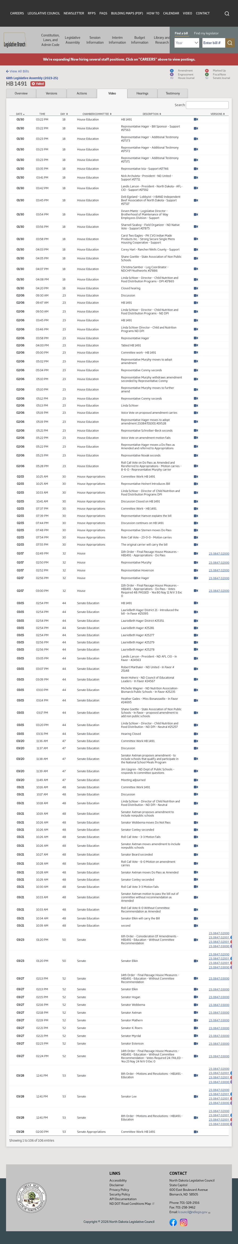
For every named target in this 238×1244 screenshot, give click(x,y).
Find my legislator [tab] (206, 33)
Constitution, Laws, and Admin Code (50, 40)
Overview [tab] (21, 93)
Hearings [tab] (142, 93)
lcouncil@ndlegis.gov (194, 1212)
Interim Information (117, 40)
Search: (202, 105)
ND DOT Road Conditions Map (132, 1204)
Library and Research (162, 40)
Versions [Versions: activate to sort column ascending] (216, 114)
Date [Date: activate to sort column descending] (19, 114)
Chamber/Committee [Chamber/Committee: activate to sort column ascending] (96, 114)
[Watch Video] (196, 119)
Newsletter (74, 13)
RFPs (92, 13)
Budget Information (139, 40)
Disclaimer (116, 1185)
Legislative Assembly (72, 40)
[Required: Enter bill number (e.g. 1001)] (213, 43)
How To (153, 13)
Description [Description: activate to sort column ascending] (150, 114)
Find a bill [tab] (181, 33)
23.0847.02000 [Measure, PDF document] (219, 553)
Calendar (171, 13)
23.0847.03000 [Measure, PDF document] (219, 982)
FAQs (103, 13)
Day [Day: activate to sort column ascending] (62, 114)
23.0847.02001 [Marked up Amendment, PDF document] (222, 942)
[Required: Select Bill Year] (186, 43)
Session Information (95, 40)
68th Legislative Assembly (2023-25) (32, 78)
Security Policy (119, 1194)
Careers (17, 13)
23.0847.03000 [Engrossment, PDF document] (222, 947)
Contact (203, 13)
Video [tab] (112, 93)
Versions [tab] (51, 93)
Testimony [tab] (173, 93)
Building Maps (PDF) (127, 13)
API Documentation (122, 1199)
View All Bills (17, 71)
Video (187, 13)
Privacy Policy (119, 1190)
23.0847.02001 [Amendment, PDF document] (222, 937)
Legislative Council (44, 13)
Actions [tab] (82, 93)
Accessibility (118, 1180)
